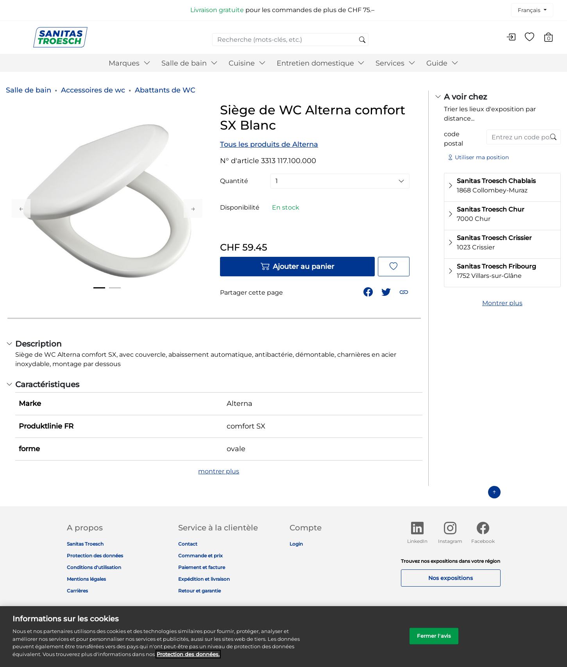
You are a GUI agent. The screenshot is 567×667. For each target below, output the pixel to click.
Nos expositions (450, 578)
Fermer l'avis (434, 641)
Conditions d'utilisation (94, 567)
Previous (21, 208)
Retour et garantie (199, 591)
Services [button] (395, 63)
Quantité (234, 181)
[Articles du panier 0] (552, 38)
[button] (404, 291)
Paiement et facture (201, 567)
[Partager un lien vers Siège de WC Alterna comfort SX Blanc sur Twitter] (387, 291)
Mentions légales (86, 579)
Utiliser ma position (478, 157)
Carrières (77, 591)
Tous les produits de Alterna (269, 144)
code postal (453, 138)
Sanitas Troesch (85, 544)
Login (296, 544)
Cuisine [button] (247, 63)
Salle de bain (28, 90)
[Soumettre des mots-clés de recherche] (362, 40)
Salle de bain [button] (189, 63)
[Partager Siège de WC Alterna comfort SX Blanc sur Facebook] (369, 291)
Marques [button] (129, 63)
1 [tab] (99, 287)
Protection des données (95, 556)
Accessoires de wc (93, 90)
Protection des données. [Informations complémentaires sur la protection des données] (188, 659)
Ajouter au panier (297, 266)
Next (193, 208)
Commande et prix (200, 556)
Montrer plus (502, 303)
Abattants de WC (165, 90)
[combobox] (290, 39)
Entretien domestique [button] (321, 63)
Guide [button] (442, 63)
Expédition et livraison (204, 579)
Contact (187, 544)
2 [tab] (115, 287)
